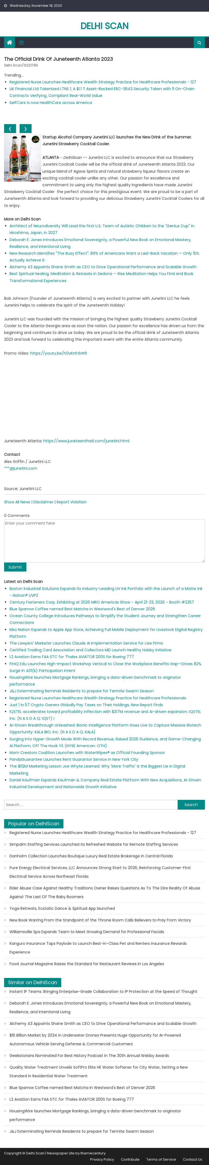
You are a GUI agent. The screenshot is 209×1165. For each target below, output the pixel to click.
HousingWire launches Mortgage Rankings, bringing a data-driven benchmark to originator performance (95, 1115)
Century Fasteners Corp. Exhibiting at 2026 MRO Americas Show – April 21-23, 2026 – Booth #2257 (102, 602)
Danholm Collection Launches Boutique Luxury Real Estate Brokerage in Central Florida (91, 856)
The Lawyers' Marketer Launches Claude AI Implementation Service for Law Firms (86, 643)
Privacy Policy (102, 1159)
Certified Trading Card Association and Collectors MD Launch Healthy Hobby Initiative (90, 650)
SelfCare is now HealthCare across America (51, 102)
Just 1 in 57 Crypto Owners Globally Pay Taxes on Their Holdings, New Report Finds (86, 705)
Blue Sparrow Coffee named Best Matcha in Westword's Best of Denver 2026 (82, 609)
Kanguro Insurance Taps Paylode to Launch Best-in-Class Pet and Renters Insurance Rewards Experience (98, 948)
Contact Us (192, 1159)
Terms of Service (161, 1159)
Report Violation (72, 502)
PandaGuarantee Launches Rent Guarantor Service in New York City (74, 759)
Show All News (17, 502)
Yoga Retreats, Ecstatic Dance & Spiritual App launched (62, 908)
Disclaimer (43, 502)
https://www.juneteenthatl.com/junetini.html (86, 441)
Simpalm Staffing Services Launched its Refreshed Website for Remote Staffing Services (94, 844)
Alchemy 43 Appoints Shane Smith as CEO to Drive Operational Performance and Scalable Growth (103, 267)
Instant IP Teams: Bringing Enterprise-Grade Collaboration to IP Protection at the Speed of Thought (103, 991)
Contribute (130, 1159)
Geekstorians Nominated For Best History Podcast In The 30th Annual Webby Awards (89, 1055)
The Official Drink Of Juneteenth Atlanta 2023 (58, 59)
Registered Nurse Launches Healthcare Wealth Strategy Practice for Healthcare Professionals (98, 698)
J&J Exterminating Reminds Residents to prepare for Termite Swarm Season (82, 691)
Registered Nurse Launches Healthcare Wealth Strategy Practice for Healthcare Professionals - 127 (103, 82)
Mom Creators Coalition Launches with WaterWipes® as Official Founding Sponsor (87, 752)
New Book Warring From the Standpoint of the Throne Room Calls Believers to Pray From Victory (100, 920)
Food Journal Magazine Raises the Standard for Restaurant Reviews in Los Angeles (87, 964)
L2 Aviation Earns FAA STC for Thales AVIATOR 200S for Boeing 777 (72, 656)
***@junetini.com (20, 468)
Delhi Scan (104, 26)
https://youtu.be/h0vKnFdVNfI (58, 353)
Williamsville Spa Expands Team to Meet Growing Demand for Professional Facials (87, 931)
